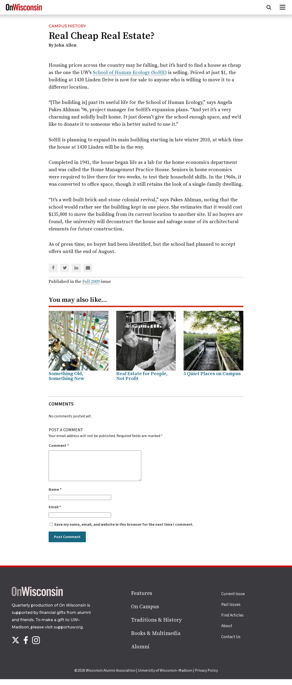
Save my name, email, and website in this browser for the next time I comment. (123, 530)
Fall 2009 (91, 281)
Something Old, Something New (66, 376)
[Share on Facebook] (53, 268)
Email (55, 513)
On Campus (145, 612)
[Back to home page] (37, 600)
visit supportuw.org (64, 633)
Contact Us (230, 643)
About (226, 632)
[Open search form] (268, 7)
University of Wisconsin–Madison (165, 676)
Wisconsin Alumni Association (110, 676)
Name (55, 495)
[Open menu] (282, 7)
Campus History (67, 26)
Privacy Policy (206, 676)
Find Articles (232, 621)
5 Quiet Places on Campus (212, 374)
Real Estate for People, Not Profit (142, 376)
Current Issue (233, 600)
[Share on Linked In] (76, 268)
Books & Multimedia (155, 639)
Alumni (140, 652)
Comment (59, 445)
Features (141, 599)
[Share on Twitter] (65, 268)
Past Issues (230, 610)
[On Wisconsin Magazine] (24, 10)
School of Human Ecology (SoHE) (130, 73)
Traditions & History (156, 626)
